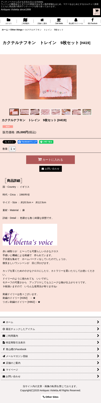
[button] (14, 112)
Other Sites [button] (51, 397)
